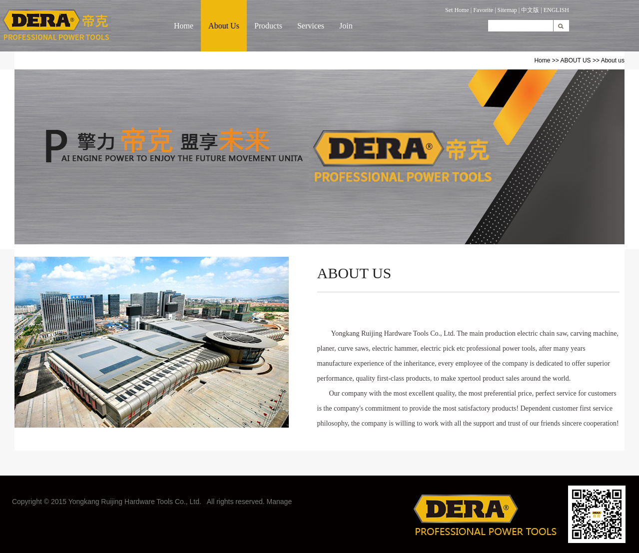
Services (310, 25)
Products (268, 25)
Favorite (483, 9)
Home (183, 25)
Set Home (457, 9)
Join (346, 25)
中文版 (530, 9)
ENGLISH (556, 9)
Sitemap (507, 9)
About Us (223, 25)
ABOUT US (575, 60)
